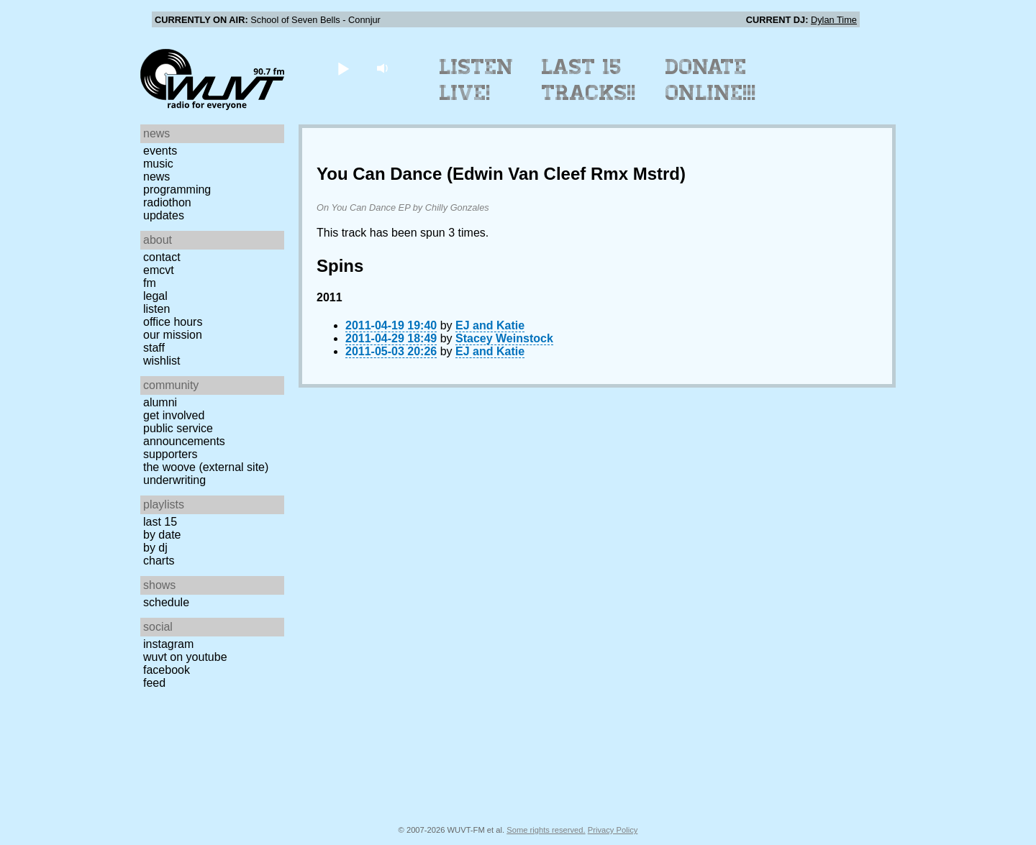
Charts (159, 560)
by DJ (155, 548)
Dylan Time (834, 19)
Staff (154, 348)
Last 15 (160, 522)
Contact (162, 257)
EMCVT (158, 270)
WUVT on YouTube (185, 657)
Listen (156, 309)
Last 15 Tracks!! (589, 80)
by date (162, 535)
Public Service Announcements (184, 434)
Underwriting (174, 480)
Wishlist (162, 361)
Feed (154, 683)
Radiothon (167, 202)
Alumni (160, 402)
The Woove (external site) (205, 467)
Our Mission (172, 335)
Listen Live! (477, 80)
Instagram (168, 644)
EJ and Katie (489, 325)
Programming (177, 189)
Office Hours (172, 322)
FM (149, 283)
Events (160, 151)
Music (158, 163)
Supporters (170, 454)
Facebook (166, 670)
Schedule (166, 602)
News (156, 176)
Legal (155, 296)
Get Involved (173, 415)
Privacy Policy (613, 830)
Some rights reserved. (545, 830)
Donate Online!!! (710, 80)
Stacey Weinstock (504, 338)
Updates (163, 215)
